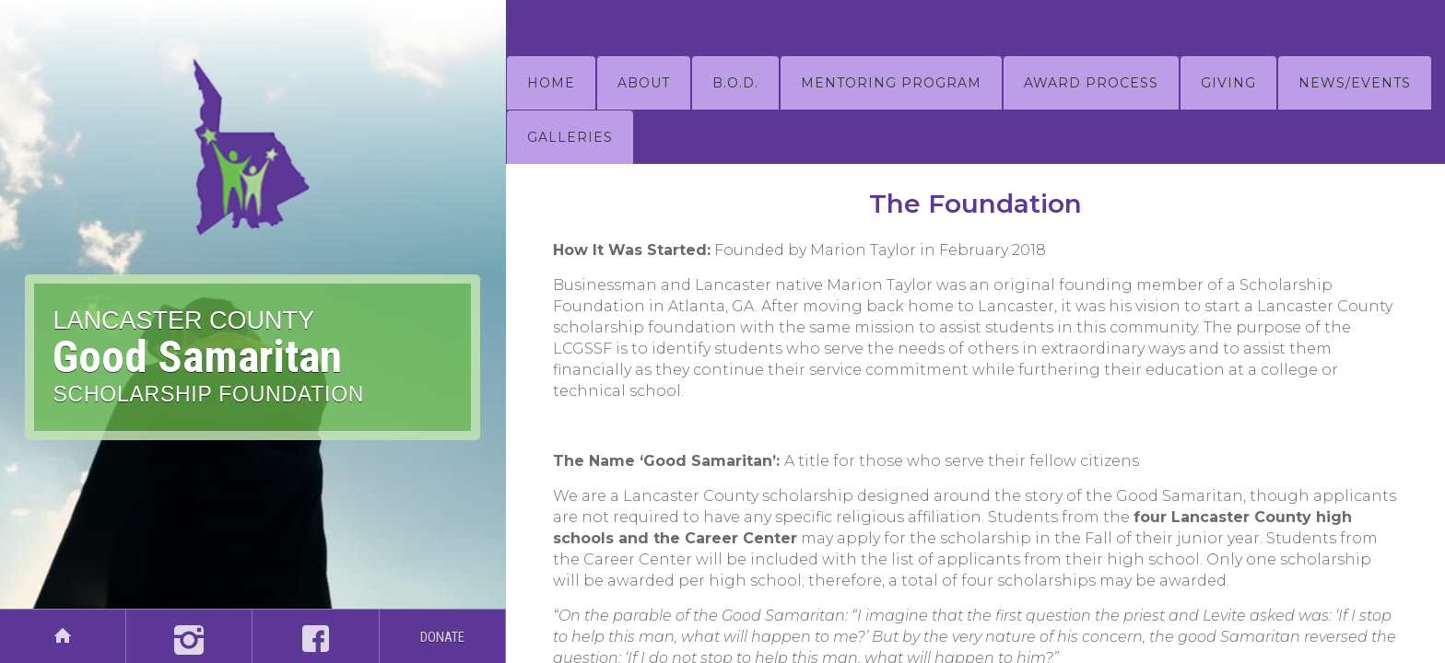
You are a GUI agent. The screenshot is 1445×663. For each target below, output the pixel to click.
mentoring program (891, 83)
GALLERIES (570, 137)
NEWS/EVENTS (1354, 83)
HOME (551, 83)
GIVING (1228, 83)
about (643, 83)
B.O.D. (735, 83)
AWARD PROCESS (1091, 83)
